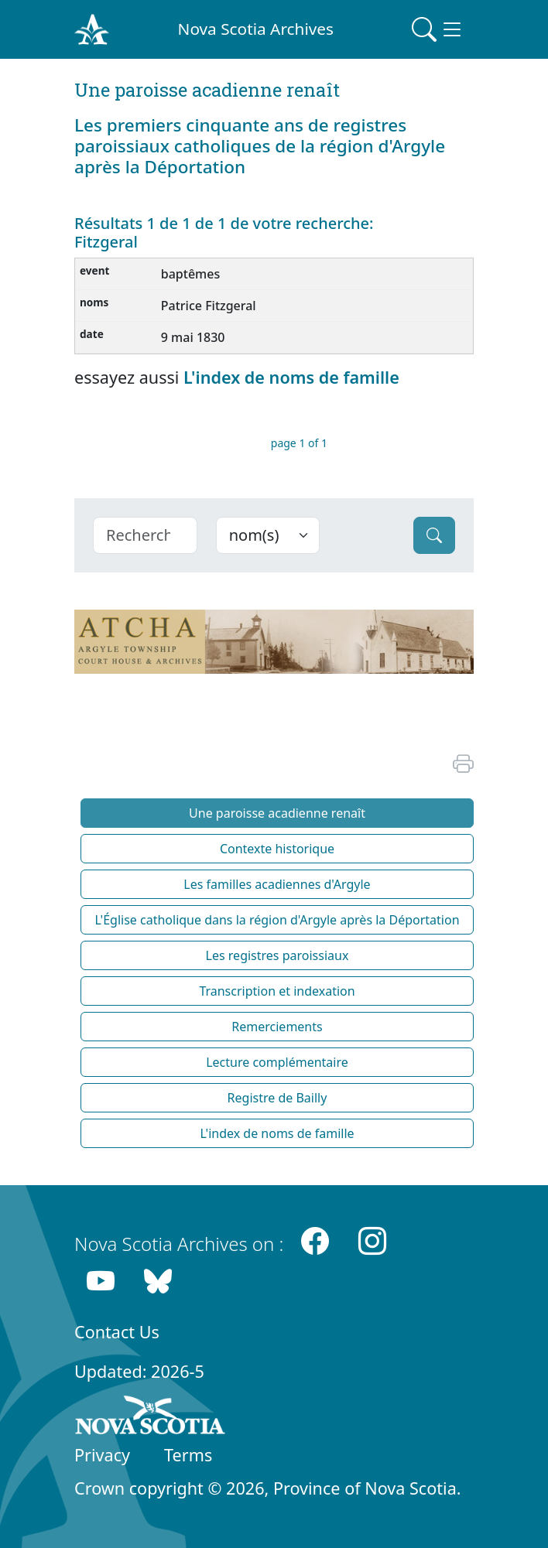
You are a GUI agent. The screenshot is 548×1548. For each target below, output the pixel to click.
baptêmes (190, 273)
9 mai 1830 (193, 337)
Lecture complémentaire (277, 1062)
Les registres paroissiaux (277, 955)
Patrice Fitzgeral (208, 305)
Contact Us (116, 1332)
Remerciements (276, 1026)
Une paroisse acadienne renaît (277, 813)
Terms (188, 1455)
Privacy (102, 1455)
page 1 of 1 (299, 443)
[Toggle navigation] (438, 29)
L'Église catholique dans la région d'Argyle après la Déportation (276, 919)
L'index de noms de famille (291, 377)
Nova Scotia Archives (256, 28)
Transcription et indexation (276, 991)
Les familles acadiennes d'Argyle (276, 884)
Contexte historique (277, 848)
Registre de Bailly (277, 1097)
